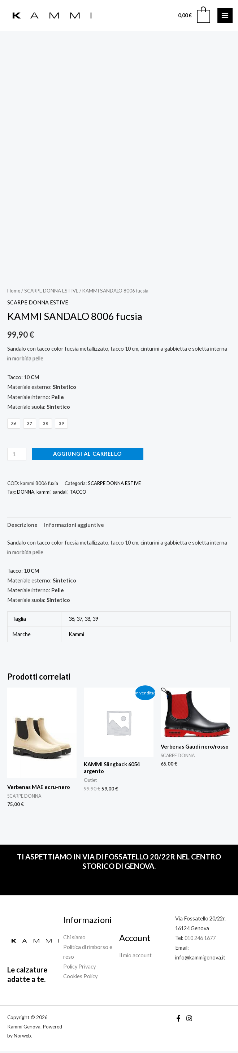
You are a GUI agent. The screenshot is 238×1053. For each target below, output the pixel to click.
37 (79, 621)
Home (13, 292)
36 (71, 621)
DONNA (25, 494)
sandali (60, 494)
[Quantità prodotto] (16, 455)
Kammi (76, 636)
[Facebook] (178, 1020)
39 (95, 621)
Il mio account (135, 957)
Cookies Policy (80, 978)
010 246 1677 (200, 939)
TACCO (78, 494)
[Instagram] (189, 1020)
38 (87, 621)
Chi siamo (74, 939)
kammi (43, 494)
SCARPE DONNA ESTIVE (51, 292)
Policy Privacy (79, 968)
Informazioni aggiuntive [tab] (74, 527)
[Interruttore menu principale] (225, 16)
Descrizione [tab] (22, 527)
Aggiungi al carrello (87, 455)
